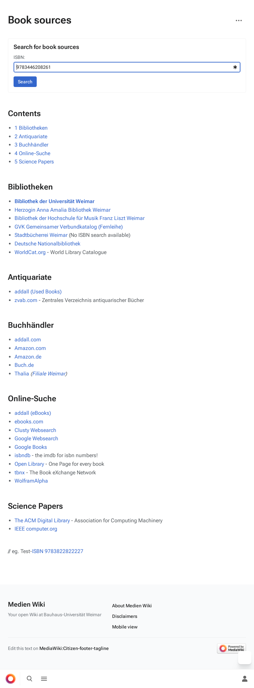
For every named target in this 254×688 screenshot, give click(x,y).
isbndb (22, 455)
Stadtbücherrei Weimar (41, 235)
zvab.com (26, 300)
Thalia (22, 373)
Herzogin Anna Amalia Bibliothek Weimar (62, 210)
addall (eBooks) (33, 413)
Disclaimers (124, 616)
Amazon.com (30, 348)
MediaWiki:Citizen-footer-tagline (74, 648)
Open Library (29, 464)
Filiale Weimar (48, 373)
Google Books (31, 447)
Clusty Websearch (35, 430)
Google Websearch (36, 438)
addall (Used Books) (38, 291)
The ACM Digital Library (42, 520)
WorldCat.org (30, 252)
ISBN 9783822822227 (57, 551)
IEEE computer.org (36, 529)
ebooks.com (29, 421)
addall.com (28, 339)
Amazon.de (28, 357)
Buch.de (24, 365)
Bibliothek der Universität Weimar (55, 201)
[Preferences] (230, 678)
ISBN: (19, 57)
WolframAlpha (31, 481)
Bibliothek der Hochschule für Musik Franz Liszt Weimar (80, 218)
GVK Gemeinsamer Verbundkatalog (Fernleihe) (69, 227)
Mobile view (125, 626)
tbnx (20, 472)
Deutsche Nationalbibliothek (47, 243)
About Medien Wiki (132, 605)
